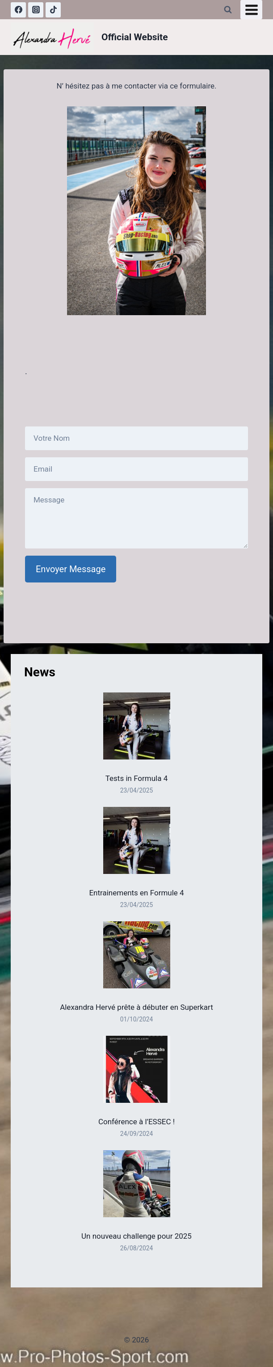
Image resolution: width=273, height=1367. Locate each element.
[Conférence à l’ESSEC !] (136, 1069)
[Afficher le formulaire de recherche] (228, 10)
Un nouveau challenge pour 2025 (136, 1236)
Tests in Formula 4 (136, 778)
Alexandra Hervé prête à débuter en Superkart (136, 1007)
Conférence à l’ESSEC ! (136, 1121)
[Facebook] (18, 9)
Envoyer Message (70, 569)
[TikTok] (53, 9)
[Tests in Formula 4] (136, 725)
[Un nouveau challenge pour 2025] (136, 1183)
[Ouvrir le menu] (251, 9)
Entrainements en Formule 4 (136, 892)
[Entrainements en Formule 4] (136, 840)
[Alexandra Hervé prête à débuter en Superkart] (136, 954)
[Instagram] (35, 9)
